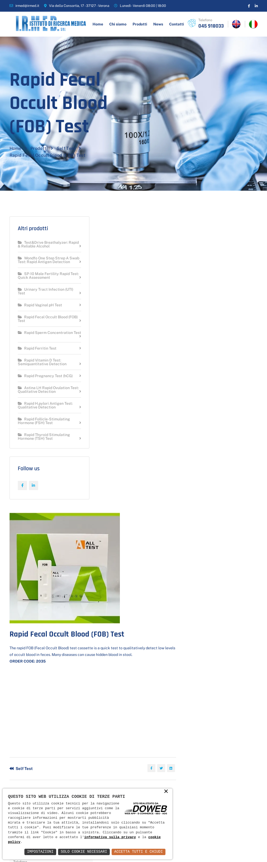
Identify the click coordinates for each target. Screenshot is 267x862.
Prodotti (140, 24)
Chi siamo (117, 24)
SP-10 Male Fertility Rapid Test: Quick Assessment (44, 282)
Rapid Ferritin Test (37, 355)
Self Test (66, 150)
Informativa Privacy (203, 848)
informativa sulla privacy (110, 837)
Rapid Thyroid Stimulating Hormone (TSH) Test (44, 443)
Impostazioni (39, 851)
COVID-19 (124, 760)
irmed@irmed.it (27, 6)
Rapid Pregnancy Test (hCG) (45, 382)
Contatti (176, 24)
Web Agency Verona (241, 848)
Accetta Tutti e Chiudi (138, 851)
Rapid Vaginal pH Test (40, 312)
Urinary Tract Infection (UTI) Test (45, 298)
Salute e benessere (124, 774)
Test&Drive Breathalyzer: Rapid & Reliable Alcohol (43, 247)
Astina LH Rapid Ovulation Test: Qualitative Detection (44, 396)
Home (98, 24)
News (158, 24)
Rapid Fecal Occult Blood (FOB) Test (43, 325)
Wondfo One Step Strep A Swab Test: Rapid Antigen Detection (43, 264)
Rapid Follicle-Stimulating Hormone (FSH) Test (44, 427)
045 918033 (211, 26)
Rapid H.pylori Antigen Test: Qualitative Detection (45, 412)
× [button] (166, 792)
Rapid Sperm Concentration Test (45, 341)
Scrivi (187, 699)
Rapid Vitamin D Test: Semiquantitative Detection (42, 368)
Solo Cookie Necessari (83, 851)
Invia (118, 656)
